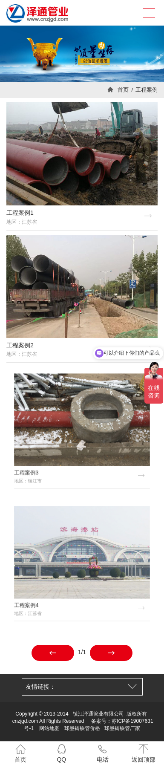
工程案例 (146, 90)
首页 (123, 90)
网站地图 (49, 728)
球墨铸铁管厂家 (122, 728)
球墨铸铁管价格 (82, 728)
